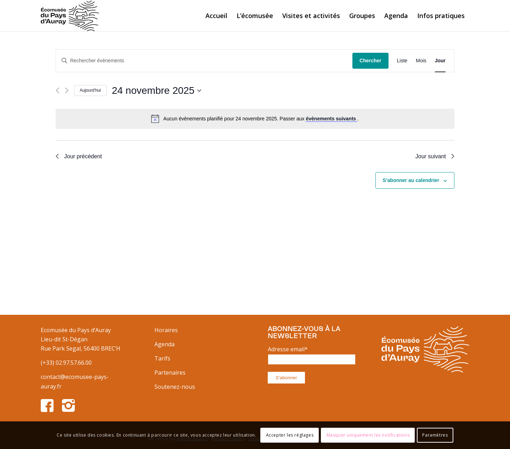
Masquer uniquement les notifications (368, 435)
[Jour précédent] (58, 90)
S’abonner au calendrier (411, 180)
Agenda (164, 344)
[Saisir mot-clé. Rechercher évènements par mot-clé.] (204, 61)
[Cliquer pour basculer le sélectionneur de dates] (157, 91)
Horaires (166, 330)
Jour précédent (79, 156)
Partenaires (170, 372)
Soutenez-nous (174, 387)
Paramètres (435, 435)
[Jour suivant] (67, 90)
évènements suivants (331, 118)
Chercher (370, 60)
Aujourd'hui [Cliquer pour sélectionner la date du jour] (90, 90)
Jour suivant (434, 156)
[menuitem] (216, 15)
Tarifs (162, 358)
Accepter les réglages (290, 435)
